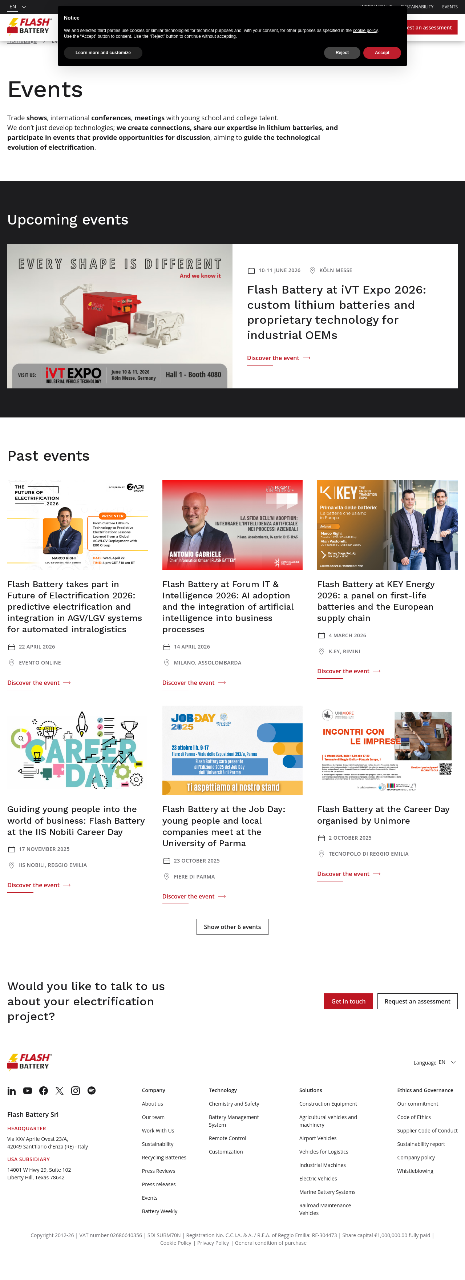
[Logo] (29, 27)
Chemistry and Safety (234, 1122)
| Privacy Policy (211, 1261)
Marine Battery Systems (327, 1210)
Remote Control (227, 1157)
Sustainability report (421, 1162)
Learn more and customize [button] (103, 52)
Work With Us (158, 1149)
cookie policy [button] (365, 30)
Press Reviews (158, 1189)
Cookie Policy (175, 1261)
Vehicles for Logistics (323, 1170)
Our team (153, 1135)
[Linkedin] (11, 1109)
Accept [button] (382, 52)
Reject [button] (342, 52)
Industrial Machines (322, 1183)
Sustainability (417, 7)
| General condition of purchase (269, 1261)
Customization (226, 1170)
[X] (59, 1109)
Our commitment (417, 1122)
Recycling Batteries (164, 1176)
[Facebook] (43, 1109)
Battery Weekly (160, 1230)
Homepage (22, 60)
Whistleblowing (415, 1189)
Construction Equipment (328, 1122)
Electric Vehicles (318, 1197)
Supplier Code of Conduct (427, 1149)
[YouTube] (27, 1109)
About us (152, 1122)
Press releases (159, 1203)
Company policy (416, 1176)
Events (450, 7)
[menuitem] (11, 1109)
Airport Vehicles (318, 1157)
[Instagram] (75, 1109)
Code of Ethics (414, 1135)
